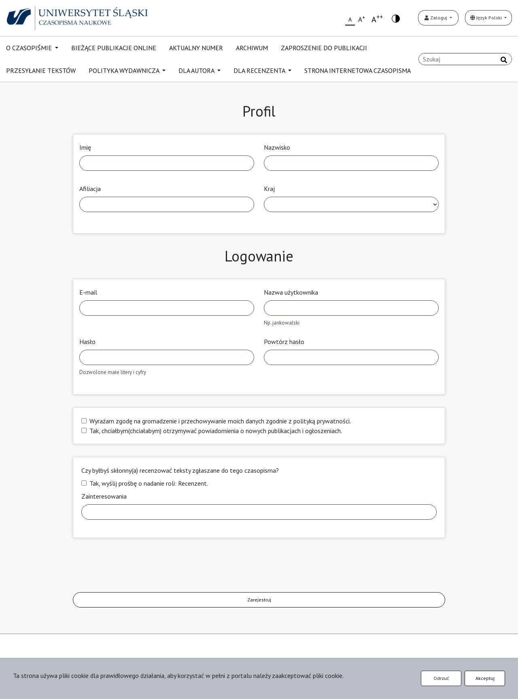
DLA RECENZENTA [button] (260, 70)
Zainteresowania (104, 496)
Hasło (87, 342)
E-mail (88, 292)
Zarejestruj (259, 600)
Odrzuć (441, 678)
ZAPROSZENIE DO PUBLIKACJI (324, 48)
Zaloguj (436, 18)
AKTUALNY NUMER (196, 48)
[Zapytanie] (465, 59)
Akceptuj (485, 678)
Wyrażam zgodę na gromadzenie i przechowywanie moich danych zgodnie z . (220, 421)
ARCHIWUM (252, 48)
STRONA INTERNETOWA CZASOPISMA (357, 70)
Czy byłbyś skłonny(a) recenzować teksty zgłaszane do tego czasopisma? (180, 470)
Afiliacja (90, 189)
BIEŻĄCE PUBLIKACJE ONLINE (113, 48)
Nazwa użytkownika (291, 292)
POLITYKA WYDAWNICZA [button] (125, 70)
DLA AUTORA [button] (197, 70)
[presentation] (134, 566)
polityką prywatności (321, 421)
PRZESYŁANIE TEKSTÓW (41, 70)
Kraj (269, 189)
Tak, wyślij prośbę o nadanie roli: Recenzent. (148, 483)
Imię (85, 147)
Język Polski (486, 18)
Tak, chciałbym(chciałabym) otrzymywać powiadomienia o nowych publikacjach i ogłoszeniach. (215, 431)
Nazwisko (277, 147)
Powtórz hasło (284, 342)
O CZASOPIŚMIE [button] (29, 48)
